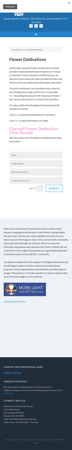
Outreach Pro (28, 439)
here (11, 95)
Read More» (9, 393)
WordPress (61, 439)
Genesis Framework (46, 439)
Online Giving (12, 372)
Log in (36, 443)
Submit (54, 188)
